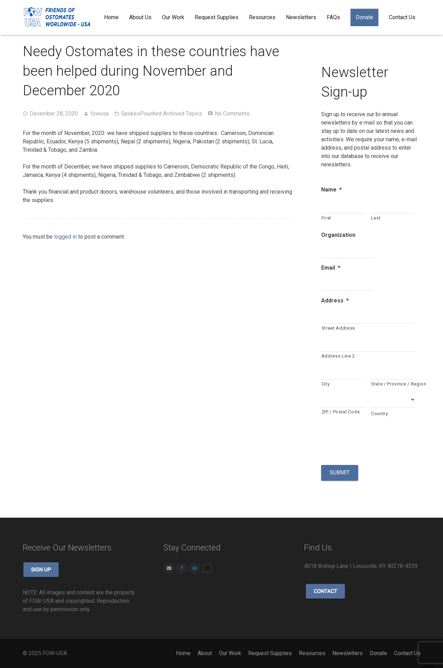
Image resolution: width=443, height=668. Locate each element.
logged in (65, 236)
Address (335, 300)
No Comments (232, 113)
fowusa (99, 113)
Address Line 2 (338, 356)
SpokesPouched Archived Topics (161, 113)
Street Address (338, 328)
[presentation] (374, 440)
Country (379, 413)
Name (331, 189)
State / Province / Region (393, 383)
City (326, 383)
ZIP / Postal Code (341, 411)
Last (376, 217)
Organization (338, 235)
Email (330, 267)
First (326, 217)
